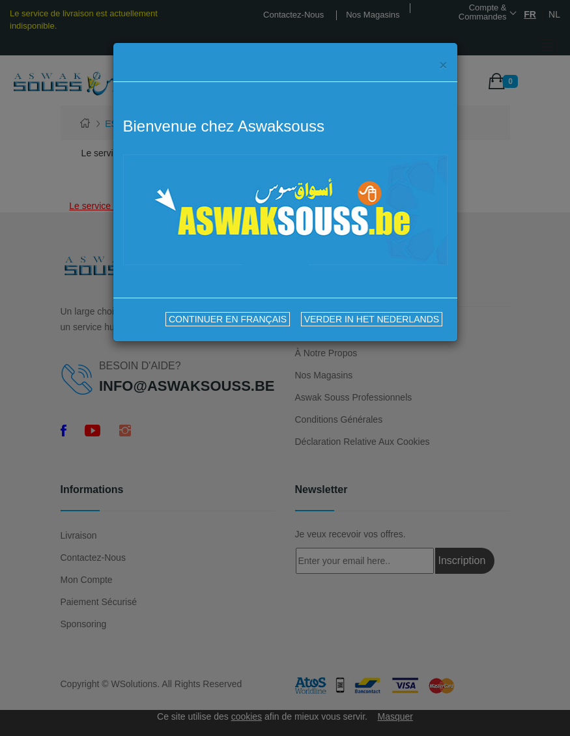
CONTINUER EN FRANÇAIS (227, 319)
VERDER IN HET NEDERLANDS (372, 319)
